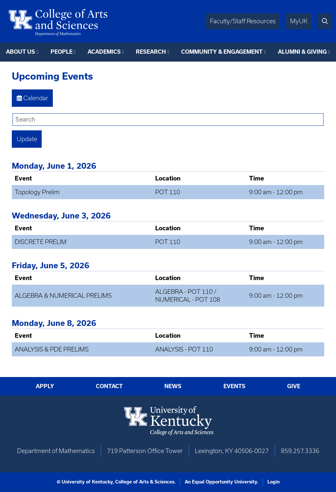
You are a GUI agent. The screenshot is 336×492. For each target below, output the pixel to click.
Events (234, 386)
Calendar (32, 98)
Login (273, 481)
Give (293, 386)
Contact (109, 386)
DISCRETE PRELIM (41, 241)
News (172, 386)
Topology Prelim (37, 192)
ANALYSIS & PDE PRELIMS (52, 349)
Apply (45, 386)
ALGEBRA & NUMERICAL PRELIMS (63, 295)
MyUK (298, 21)
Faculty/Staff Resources (243, 21)
